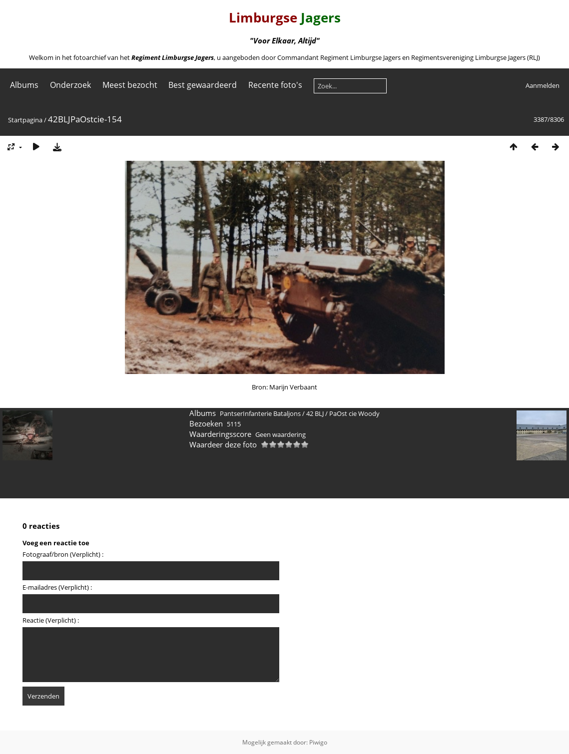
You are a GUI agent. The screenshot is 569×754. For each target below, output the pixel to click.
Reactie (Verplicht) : (50, 620)
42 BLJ (315, 413)
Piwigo (318, 742)
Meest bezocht (129, 84)
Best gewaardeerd (202, 84)
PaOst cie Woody (354, 413)
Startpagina (25, 119)
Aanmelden (543, 85)
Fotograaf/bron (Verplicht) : (62, 554)
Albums (24, 84)
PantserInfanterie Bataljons (260, 413)
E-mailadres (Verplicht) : (57, 587)
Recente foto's (275, 84)
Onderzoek (70, 84)
